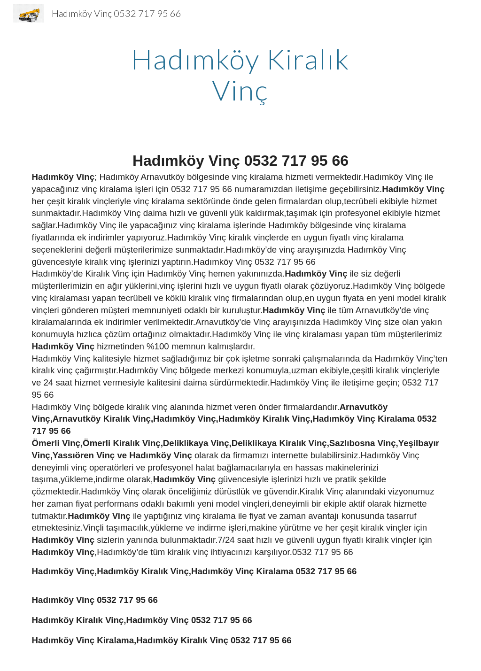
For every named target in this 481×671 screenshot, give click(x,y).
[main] (240, 74)
